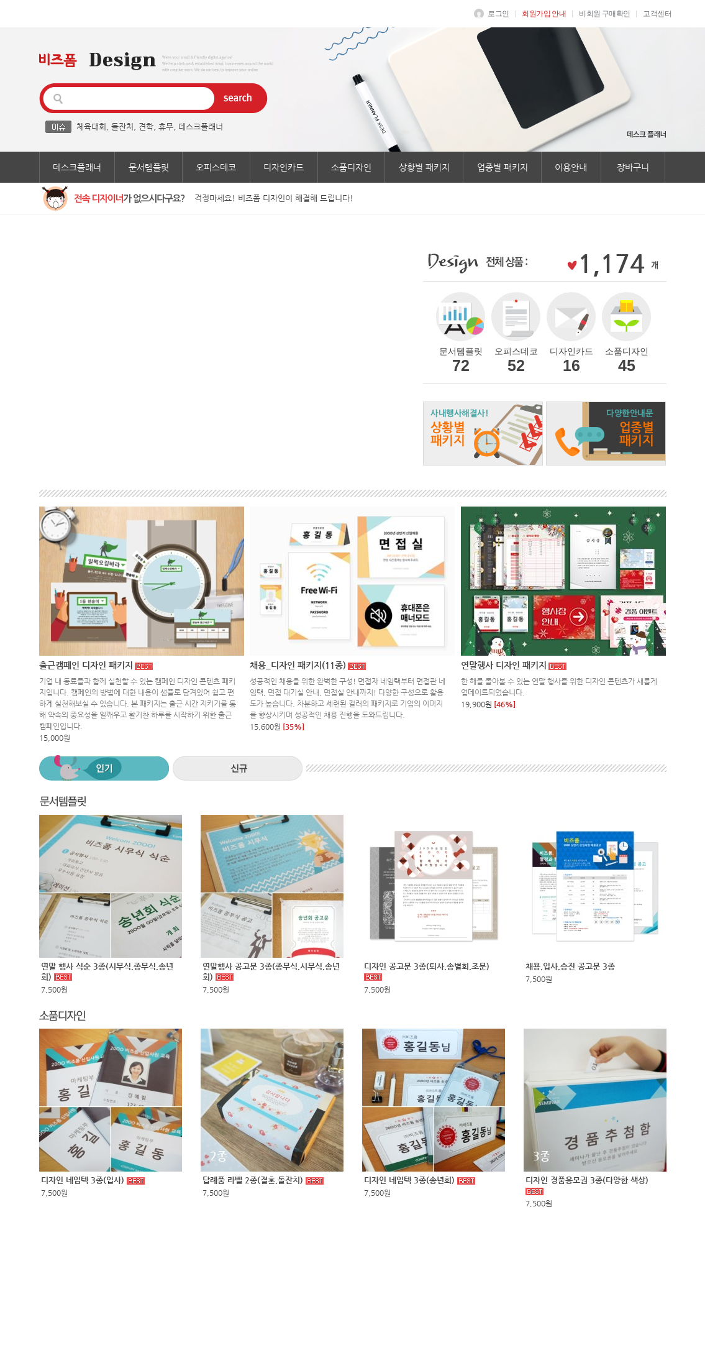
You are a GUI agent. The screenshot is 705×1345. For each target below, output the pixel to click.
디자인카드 (283, 167)
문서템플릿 (149, 167)
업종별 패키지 (502, 167)
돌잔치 (122, 126)
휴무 (165, 126)
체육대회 (91, 126)
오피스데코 (216, 167)
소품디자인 (351, 167)
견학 (146, 126)
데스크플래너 (200, 126)
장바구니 (633, 167)
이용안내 (571, 167)
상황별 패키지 (424, 167)
